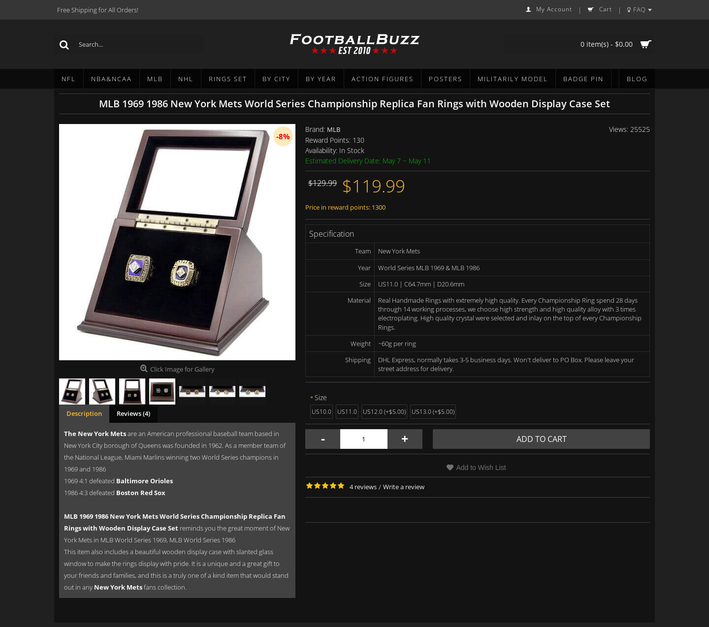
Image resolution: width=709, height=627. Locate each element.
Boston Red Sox (140, 492)
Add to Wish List (481, 467)
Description (84, 413)
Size (321, 397)
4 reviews (363, 486)
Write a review (403, 486)
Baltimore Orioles (144, 480)
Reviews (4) (133, 413)
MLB (333, 129)
